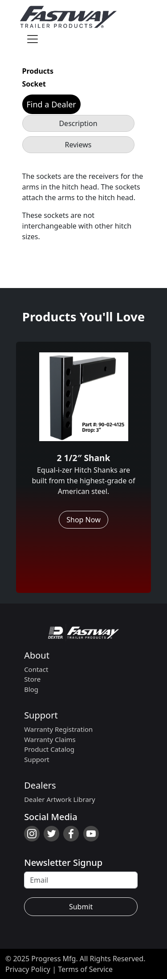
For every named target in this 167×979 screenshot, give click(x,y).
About (36, 655)
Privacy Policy (27, 969)
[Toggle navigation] (32, 39)
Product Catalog (49, 749)
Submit (81, 907)
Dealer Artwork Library (59, 799)
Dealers (40, 785)
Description (78, 123)
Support (41, 715)
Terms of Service (85, 969)
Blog (31, 689)
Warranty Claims (50, 739)
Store (32, 679)
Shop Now (83, 520)
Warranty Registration (58, 729)
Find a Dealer (51, 104)
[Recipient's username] (81, 880)
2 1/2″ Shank (83, 458)
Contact (36, 669)
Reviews (78, 145)
